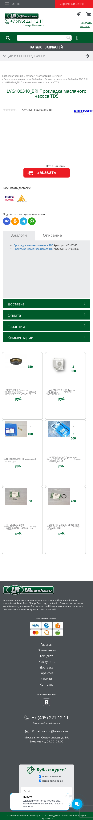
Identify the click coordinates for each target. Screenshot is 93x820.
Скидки (46, 679)
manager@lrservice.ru (33, 25)
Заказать (46, 172)
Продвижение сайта (59, 815)
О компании (47, 650)
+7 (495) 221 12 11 (27, 21)
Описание (52, 235)
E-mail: (50, 731)
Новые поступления (52, 780)
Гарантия (46, 673)
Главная (47, 644)
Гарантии (46, 326)
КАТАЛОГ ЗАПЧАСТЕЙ (46, 47)
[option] (47, 151)
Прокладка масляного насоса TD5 (33, 245)
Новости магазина (51, 776)
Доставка (46, 304)
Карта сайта (47, 818)
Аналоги (19, 235)
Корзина (89, 16)
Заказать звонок (86, 24)
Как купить (47, 662)
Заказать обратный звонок (46, 723)
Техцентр (46, 656)
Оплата (46, 315)
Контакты (47, 684)
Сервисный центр (72, 4)
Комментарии (46, 337)
